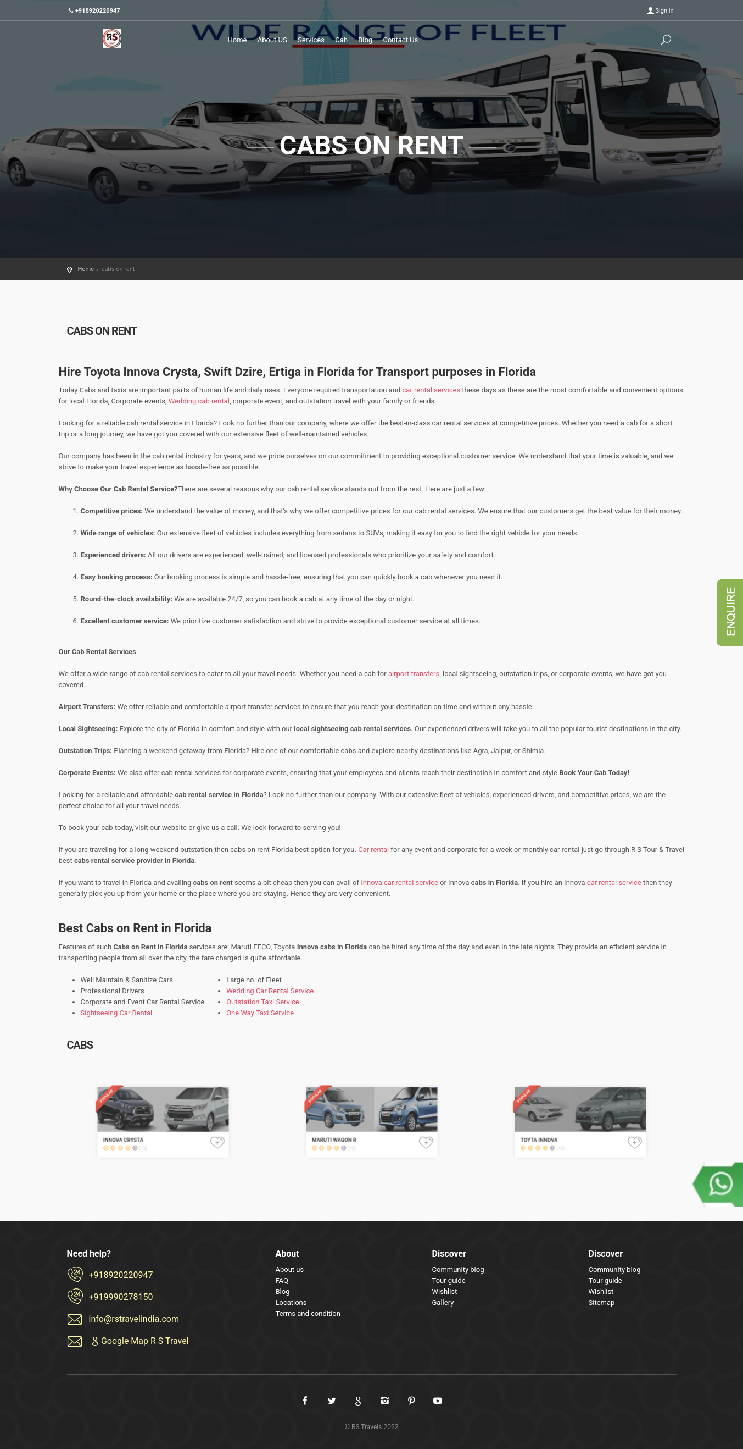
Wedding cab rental (199, 401)
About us (290, 1269)
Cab (341, 40)
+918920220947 (121, 1275)
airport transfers (413, 674)
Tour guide (449, 1280)
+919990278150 (121, 1297)
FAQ (282, 1280)
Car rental (374, 849)
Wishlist (444, 1291)
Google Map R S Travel (139, 1341)
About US (272, 40)
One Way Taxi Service (260, 1013)
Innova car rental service (399, 882)
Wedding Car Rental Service (270, 991)
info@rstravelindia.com (134, 1319)
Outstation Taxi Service (262, 1002)
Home (237, 40)
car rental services (432, 390)
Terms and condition (308, 1313)
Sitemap (602, 1302)
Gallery (443, 1302)
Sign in (665, 10)
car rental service (614, 882)
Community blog (458, 1269)
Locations (291, 1302)
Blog (365, 40)
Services (311, 40)
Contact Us (400, 40)
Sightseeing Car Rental (117, 1013)
